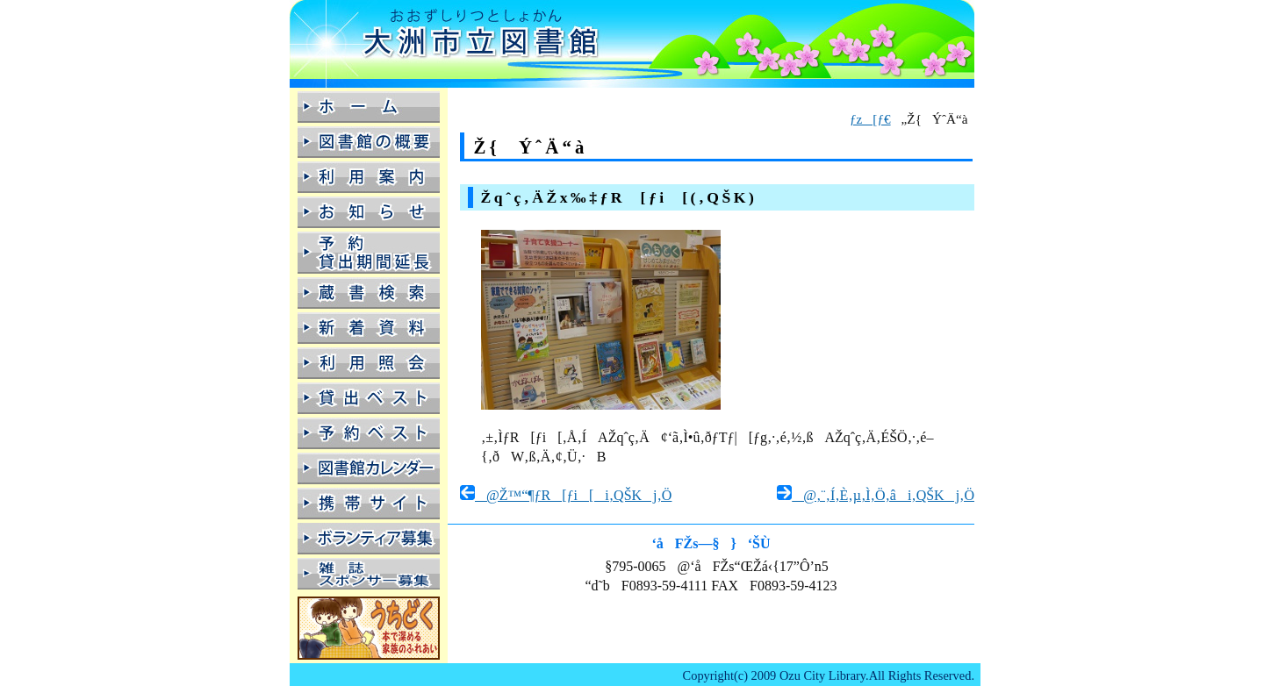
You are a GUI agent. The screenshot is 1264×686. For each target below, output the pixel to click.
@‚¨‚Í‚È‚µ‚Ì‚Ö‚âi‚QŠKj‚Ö (875, 495)
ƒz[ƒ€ (870, 118)
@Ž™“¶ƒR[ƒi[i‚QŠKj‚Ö (566, 495)
